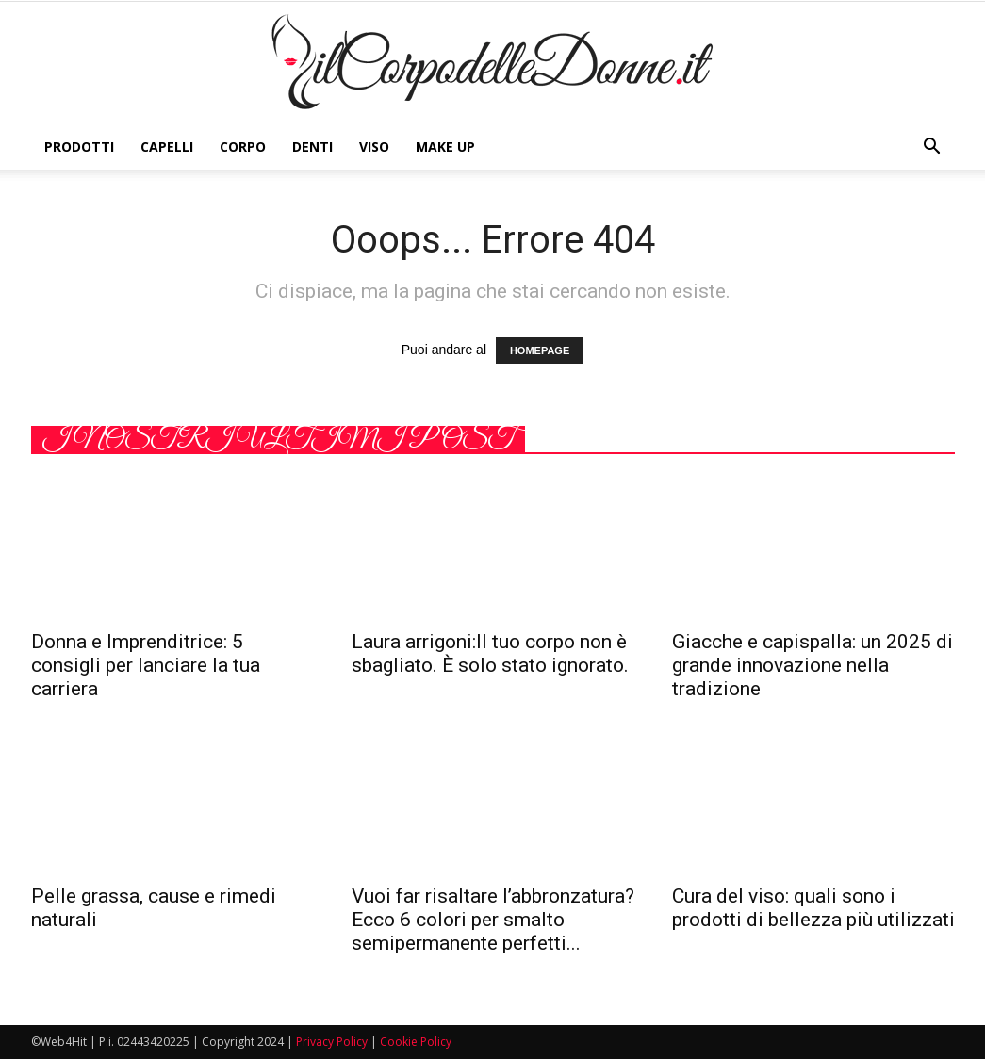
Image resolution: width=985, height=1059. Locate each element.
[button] (932, 147)
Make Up (445, 146)
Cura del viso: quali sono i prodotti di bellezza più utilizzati (813, 908)
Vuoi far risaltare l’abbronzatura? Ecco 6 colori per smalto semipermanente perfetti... (493, 919)
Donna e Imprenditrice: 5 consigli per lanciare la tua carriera (145, 665)
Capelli (166, 146)
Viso (374, 146)
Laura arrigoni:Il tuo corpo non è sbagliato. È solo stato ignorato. (490, 653)
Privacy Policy (332, 1042)
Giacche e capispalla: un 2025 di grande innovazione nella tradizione (812, 665)
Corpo (243, 146)
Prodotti (79, 146)
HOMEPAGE (539, 350)
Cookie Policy (415, 1042)
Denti (312, 146)
